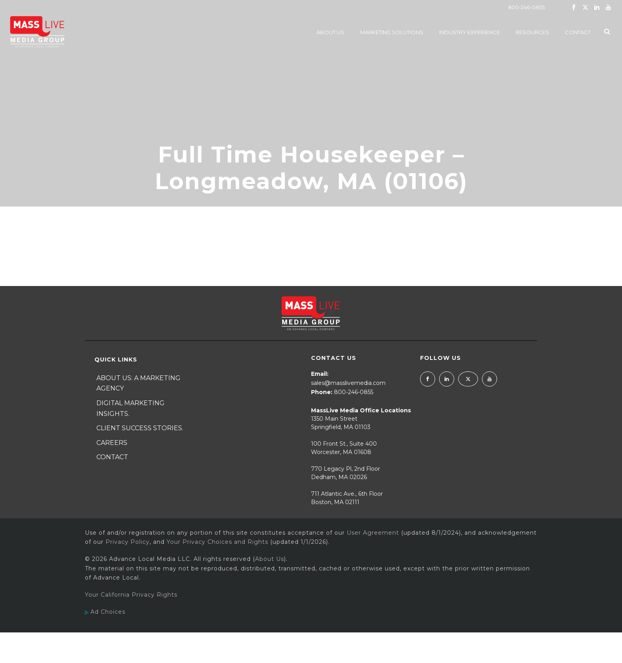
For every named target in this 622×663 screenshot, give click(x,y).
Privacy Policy (128, 541)
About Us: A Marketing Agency (138, 383)
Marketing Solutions (391, 32)
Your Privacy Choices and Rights (217, 541)
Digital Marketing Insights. (130, 408)
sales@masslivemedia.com (348, 383)
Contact (578, 32)
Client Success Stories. (139, 428)
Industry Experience (469, 32)
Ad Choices (105, 611)
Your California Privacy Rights (131, 594)
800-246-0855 (526, 7)
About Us (330, 32)
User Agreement (373, 532)
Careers (111, 443)
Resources (532, 32)
